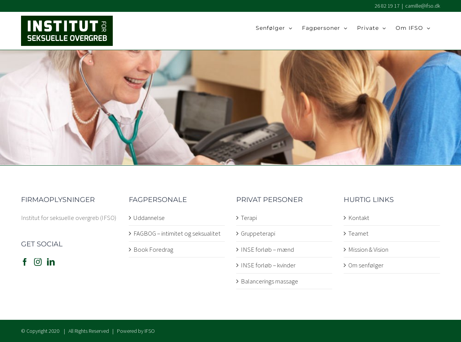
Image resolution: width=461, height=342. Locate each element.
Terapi (249, 217)
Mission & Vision (368, 249)
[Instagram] (38, 262)
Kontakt (358, 217)
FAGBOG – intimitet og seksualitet (177, 233)
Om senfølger (365, 265)
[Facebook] (25, 262)
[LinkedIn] (51, 262)
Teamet (358, 233)
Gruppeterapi (258, 233)
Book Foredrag (153, 249)
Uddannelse (149, 217)
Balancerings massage (269, 281)
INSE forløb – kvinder (268, 265)
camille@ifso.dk (422, 5)
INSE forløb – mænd (267, 249)
